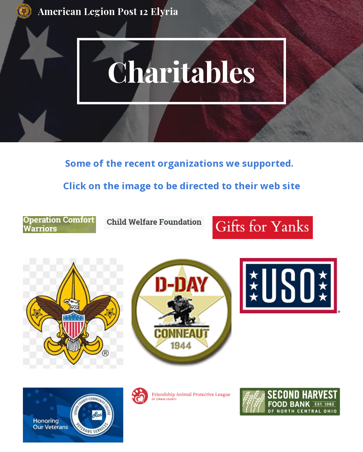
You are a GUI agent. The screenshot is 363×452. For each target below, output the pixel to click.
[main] (181, 71)
